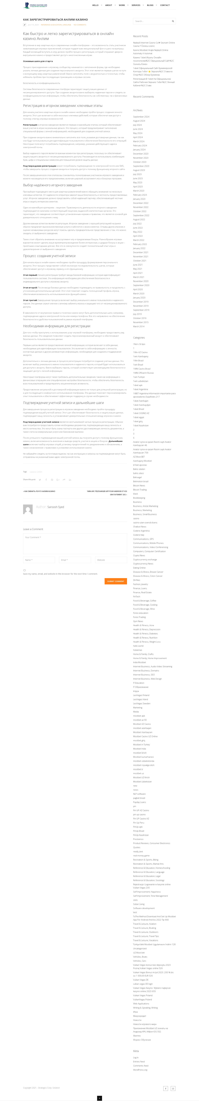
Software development (144, 908)
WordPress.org (140, 1069)
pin (134, 806)
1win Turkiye (139, 377)
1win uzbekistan (140, 381)
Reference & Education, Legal (146, 876)
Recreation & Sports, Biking (145, 859)
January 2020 (139, 297)
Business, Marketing (142, 510)
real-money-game (141, 855)
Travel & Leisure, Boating (144, 928)
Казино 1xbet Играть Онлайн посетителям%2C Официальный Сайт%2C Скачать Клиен (153, 60)
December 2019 (140, 301)
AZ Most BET (139, 456)
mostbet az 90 (140, 719)
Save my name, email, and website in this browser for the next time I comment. (60, 573)
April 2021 (138, 273)
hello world (138, 645)
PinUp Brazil (138, 830)
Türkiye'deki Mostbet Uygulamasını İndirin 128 (154, 944)
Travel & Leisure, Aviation (144, 923)
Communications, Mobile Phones (148, 543)
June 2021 (138, 264)
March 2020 (138, 293)
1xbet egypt (138, 417)
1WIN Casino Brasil (141, 368)
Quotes (136, 847)
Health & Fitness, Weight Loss (147, 641)
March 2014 (138, 326)
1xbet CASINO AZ (141, 413)
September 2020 (141, 285)
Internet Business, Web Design (147, 678)
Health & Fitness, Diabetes (145, 633)
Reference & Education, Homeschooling (151, 867)
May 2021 (137, 268)
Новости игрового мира (144, 1024)
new (135, 785)
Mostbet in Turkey (141, 744)
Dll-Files (136, 580)
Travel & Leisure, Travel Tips (146, 936)
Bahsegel (137, 477)
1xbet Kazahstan (141, 425)
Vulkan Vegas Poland (142, 995)
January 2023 (139, 199)
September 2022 (141, 215)
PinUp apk (137, 826)
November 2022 (140, 207)
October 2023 (139, 161)
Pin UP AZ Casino (141, 810)
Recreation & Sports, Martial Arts (148, 863)
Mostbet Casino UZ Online (145, 736)
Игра (135, 1011)
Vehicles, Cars (139, 960)
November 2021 (140, 256)
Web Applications (141, 1003)
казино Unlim (36, 471)
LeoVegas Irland (140, 699)
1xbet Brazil (138, 409)
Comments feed (140, 1065)
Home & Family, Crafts (143, 654)
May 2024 (137, 133)
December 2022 (140, 203)
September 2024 (141, 116)
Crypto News (139, 555)
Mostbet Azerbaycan (142, 732)
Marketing (137, 707)
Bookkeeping (139, 497)
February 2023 (140, 194)
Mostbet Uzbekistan (142, 781)
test (135, 912)
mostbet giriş (139, 740)
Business (137, 502)
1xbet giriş (138, 421)
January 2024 (139, 149)
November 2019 (140, 305)
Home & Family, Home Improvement (150, 658)
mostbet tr (138, 769)
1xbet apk (137, 385)
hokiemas (137, 650)
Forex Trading (139, 617)
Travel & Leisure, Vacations (145, 940)
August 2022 (139, 219)
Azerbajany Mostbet (142, 460)
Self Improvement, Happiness (147, 891)
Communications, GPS (143, 539)
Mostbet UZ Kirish (141, 777)
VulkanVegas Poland (142, 999)
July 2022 (137, 223)
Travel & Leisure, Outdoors (145, 932)
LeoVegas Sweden (141, 703)
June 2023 (138, 178)
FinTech (136, 596)
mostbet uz (138, 773)
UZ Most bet (139, 952)
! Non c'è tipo (139, 344)
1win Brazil (138, 364)
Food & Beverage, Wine (144, 608)
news (135, 789)
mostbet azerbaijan (142, 728)
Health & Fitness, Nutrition (145, 637)
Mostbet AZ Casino (142, 724)
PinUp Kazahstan (141, 835)
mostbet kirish (140, 752)
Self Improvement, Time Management (150, 895)
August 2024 (139, 120)
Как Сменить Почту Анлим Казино (39, 491)
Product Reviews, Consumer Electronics (151, 843)
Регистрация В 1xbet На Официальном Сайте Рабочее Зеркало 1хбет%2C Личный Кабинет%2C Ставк (154, 82)
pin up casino (139, 814)
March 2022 (138, 240)
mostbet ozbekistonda (143, 761)
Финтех (137, 1035)
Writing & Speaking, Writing (145, 1007)
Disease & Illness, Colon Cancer (148, 576)
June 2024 (138, 129)
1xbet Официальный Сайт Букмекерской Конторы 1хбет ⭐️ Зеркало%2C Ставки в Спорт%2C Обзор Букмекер (153, 71)
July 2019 (137, 314)
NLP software (139, 793)
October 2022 (139, 211)
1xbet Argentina (140, 389)
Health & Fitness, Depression (146, 629)
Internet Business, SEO (144, 674)
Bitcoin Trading (140, 489)
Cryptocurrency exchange (145, 559)
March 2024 (138, 141)
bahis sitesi (138, 473)
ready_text (138, 851)
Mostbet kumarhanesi (143, 756)
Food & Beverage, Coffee (144, 600)
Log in (135, 1057)
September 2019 (141, 310)
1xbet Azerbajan (140, 400)
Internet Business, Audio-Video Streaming (152, 666)
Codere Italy (138, 534)
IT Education (138, 682)
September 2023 (141, 166)
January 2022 (139, 248)
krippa (136, 691)
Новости (137, 1020)
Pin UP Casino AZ (141, 818)
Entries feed (139, 1061)
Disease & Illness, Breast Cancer (148, 571)
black (135, 493)
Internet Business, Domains (146, 670)
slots (135, 900)
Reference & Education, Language (56, 25)
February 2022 (140, 244)
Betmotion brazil (140, 481)
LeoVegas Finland (141, 695)
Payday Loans (139, 802)
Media (136, 711)
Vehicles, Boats (140, 956)
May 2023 (137, 182)
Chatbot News (139, 526)
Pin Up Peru (138, 822)
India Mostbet (139, 662)
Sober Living (138, 904)
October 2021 (139, 260)
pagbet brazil (139, 798)
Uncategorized (140, 948)
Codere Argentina (141, 530)
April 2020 (138, 289)
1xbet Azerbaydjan (142, 405)
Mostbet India (139, 748)
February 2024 (140, 145)
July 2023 (137, 174)
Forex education (140, 613)
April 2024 (138, 137)
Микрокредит (139, 1016)
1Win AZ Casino (140, 352)
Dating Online (139, 567)
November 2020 (140, 281)
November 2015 (140, 322)
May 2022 (137, 231)
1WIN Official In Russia (143, 372)
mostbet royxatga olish (143, 765)
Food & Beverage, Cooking (145, 604)
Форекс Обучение (142, 1039)
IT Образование (140, 687)
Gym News (138, 621)
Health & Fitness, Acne (143, 625)
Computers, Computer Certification (149, 551)
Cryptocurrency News (143, 563)
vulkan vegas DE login (143, 983)
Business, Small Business (145, 514)
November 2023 (140, 157)
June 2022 (138, 227)
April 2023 (138, 186)
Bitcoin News (139, 485)
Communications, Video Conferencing (150, 547)
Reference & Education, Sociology (148, 880)
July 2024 (137, 124)
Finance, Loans (140, 588)
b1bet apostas (140, 465)
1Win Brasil (138, 360)
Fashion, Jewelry (140, 584)
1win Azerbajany (140, 356)
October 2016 (139, 318)
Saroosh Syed (57, 506)
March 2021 (138, 277)
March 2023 (138, 190)
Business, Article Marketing (145, 506)
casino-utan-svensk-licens (145, 522)
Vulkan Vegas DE (140, 979)
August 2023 (139, 170)
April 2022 (138, 236)
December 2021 (140, 252)
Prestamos (138, 839)
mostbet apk (139, 715)
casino (136, 518)
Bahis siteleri (139, 469)
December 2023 (140, 153)
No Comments (80, 25)
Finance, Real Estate (142, 592)
